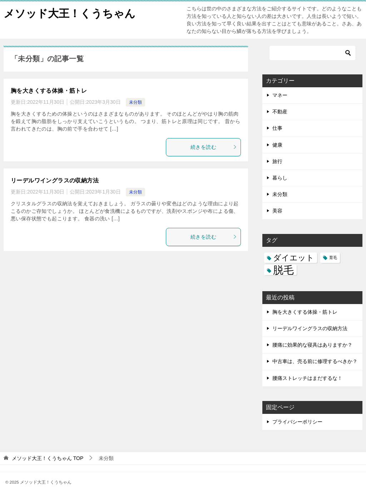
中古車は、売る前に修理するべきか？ (314, 361)
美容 (277, 211)
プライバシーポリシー (297, 422)
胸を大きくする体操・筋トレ (49, 91)
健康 (277, 145)
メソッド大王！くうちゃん (69, 12)
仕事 (277, 128)
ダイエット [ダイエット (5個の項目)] (293, 257)
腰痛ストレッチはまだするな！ (307, 378)
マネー (279, 95)
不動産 (279, 111)
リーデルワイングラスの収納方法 (55, 180)
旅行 (277, 161)
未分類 (135, 102)
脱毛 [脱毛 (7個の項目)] (283, 270)
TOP (47, 458)
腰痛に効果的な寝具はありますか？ (312, 345)
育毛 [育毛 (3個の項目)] (333, 257)
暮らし (279, 178)
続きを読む (214, 147)
